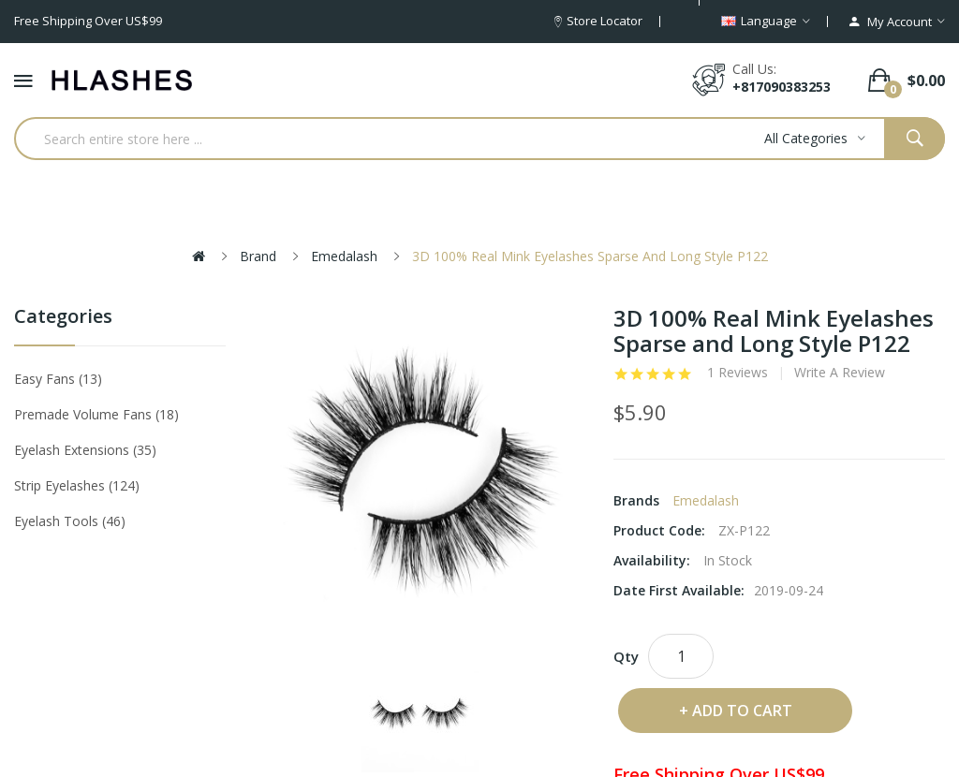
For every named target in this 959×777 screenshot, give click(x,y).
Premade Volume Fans (96, 414)
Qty (626, 656)
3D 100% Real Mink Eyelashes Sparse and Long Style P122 (590, 256)
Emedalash (344, 256)
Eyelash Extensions (85, 450)
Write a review (839, 372)
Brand (258, 256)
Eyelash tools (69, 521)
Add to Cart (742, 710)
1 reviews (737, 372)
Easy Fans (58, 379)
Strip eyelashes (77, 485)
